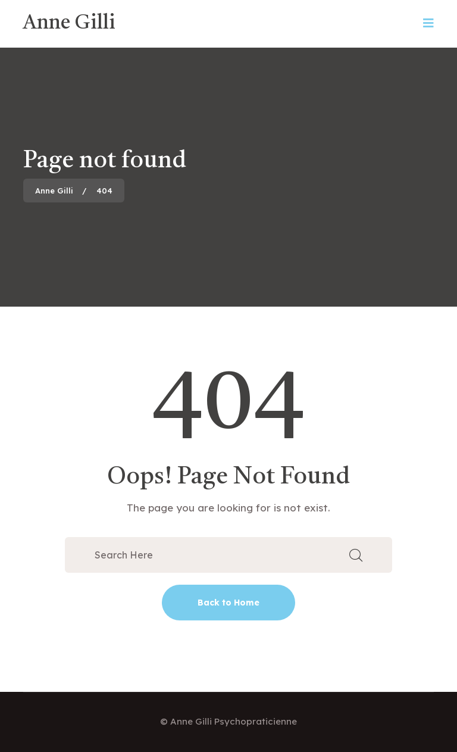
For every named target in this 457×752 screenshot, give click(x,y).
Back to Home (228, 602)
